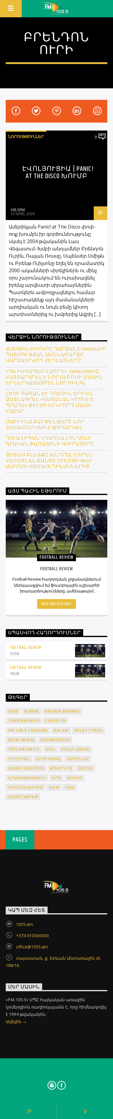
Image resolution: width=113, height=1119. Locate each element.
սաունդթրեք (23, 796)
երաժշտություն (27, 778)
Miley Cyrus (88, 730)
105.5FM (17, 209)
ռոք (70, 787)
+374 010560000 (32, 935)
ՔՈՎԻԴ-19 (61, 768)
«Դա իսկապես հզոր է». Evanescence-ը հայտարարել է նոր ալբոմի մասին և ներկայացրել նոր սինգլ (54, 377)
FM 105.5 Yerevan (28, 730)
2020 (13, 711)
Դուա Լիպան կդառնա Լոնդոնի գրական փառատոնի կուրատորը (50, 441)
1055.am (24, 924)
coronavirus (23, 720)
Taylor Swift (23, 749)
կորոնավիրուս (25, 787)
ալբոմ (85, 768)
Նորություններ (26, 136)
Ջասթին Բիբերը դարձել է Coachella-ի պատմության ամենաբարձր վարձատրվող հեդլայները (56, 355)
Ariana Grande (62, 711)
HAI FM (61, 730)
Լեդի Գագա (48, 758)
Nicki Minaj (21, 739)
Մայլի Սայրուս (26, 768)
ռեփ (54, 787)
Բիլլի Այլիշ (75, 749)
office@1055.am (32, 947)
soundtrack (55, 739)
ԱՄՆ (50, 749)
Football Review (26, 647)
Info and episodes (56, 604)
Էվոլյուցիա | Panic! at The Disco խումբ (57, 172)
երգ (56, 778)
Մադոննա (77, 758)
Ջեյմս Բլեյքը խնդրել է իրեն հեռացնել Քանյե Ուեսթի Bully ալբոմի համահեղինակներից (49, 461)
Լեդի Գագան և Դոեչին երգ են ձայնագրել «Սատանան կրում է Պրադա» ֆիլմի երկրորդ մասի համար (50, 402)
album (31, 711)
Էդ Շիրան (19, 758)
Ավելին (16, 1022)
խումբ (74, 778)
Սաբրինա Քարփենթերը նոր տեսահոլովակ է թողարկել (45, 425)
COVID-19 (55, 720)
